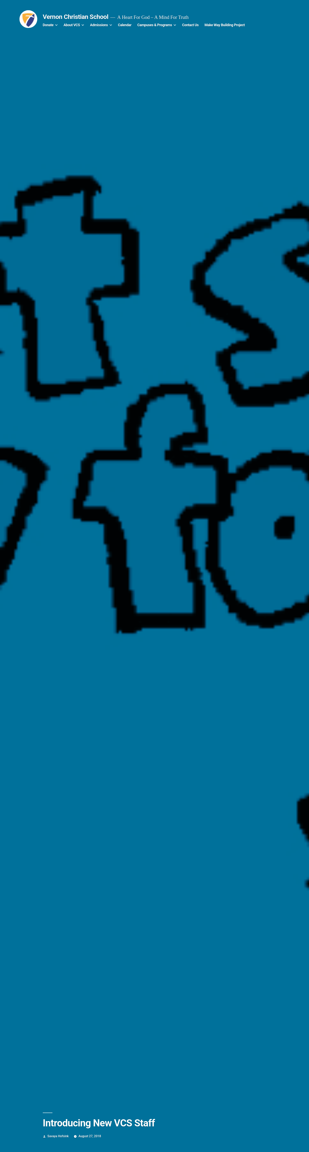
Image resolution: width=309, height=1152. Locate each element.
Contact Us (190, 25)
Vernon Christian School (75, 16)
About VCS (71, 25)
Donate (48, 25)
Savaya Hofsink (58, 1136)
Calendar (124, 25)
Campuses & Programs (154, 25)
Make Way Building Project (225, 25)
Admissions (99, 25)
